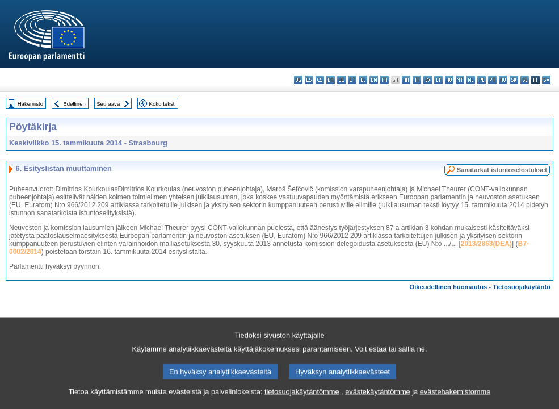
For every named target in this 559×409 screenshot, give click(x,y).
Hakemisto (30, 104)
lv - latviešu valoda (427, 80)
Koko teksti (162, 104)
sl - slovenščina (524, 80)
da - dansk (330, 80)
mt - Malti (460, 80)
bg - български (298, 80)
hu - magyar (449, 80)
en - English (373, 80)
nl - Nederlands (470, 80)
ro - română (503, 80)
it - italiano (417, 80)
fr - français (384, 80)
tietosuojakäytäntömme (301, 402)
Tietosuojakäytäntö (521, 286)
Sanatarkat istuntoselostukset (502, 169)
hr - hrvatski (406, 80)
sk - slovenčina (514, 80)
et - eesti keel (352, 80)
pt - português (492, 80)
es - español (309, 80)
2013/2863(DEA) (486, 244)
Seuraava (108, 104)
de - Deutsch (341, 80)
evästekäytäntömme (377, 402)
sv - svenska (546, 80)
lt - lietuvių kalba (438, 80)
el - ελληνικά (363, 80)
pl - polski (481, 80)
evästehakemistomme (455, 402)
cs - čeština (320, 80)
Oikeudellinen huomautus (448, 286)
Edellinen (74, 104)
